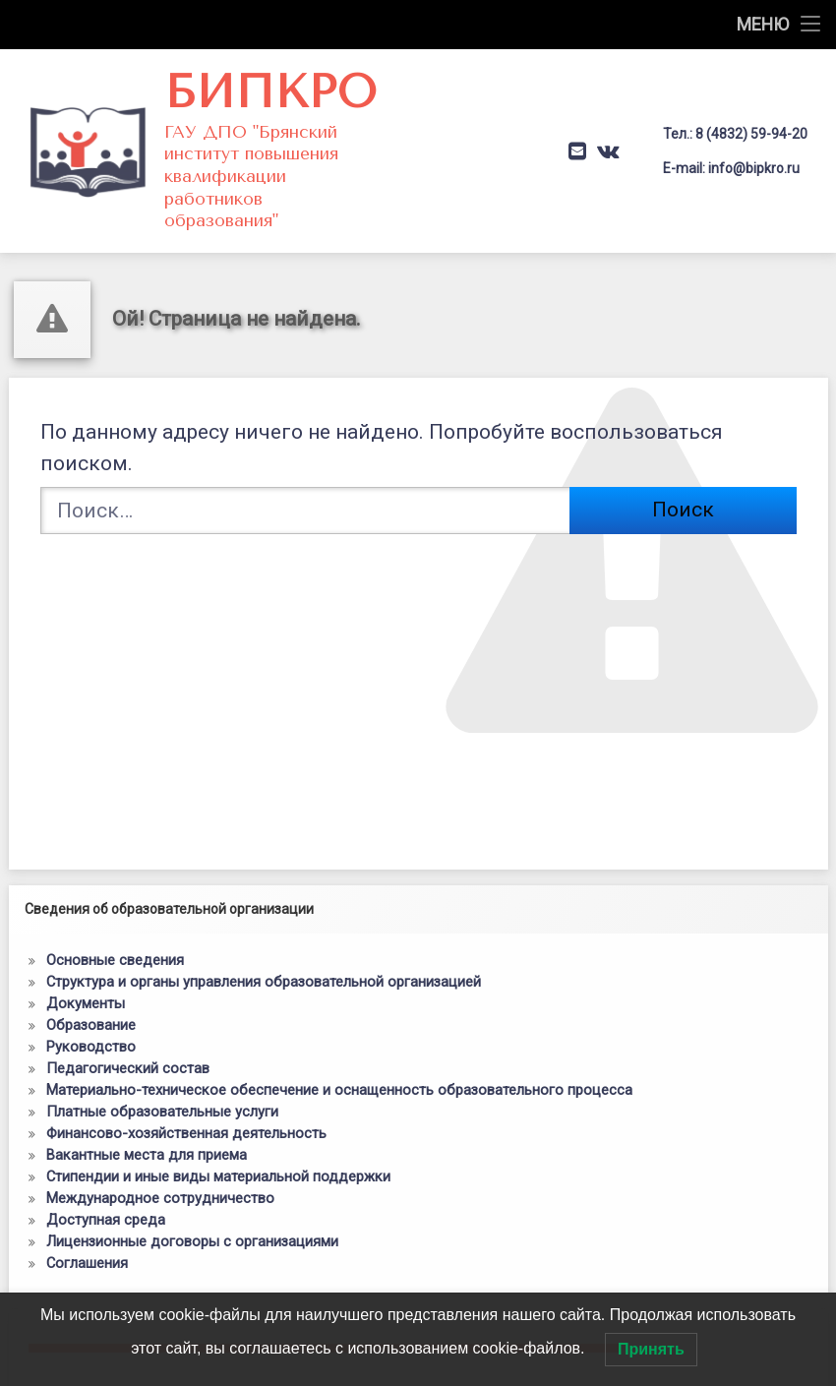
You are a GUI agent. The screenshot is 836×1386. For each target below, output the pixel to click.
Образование (91, 999)
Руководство (91, 1021)
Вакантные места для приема (146, 1129)
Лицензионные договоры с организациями (192, 1216)
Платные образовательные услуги (162, 1086)
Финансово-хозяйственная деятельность (186, 1107)
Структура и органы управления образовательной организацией (263, 956)
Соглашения (87, 1237)
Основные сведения (115, 934)
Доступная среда (105, 1194)
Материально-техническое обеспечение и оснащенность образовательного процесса (339, 1064)
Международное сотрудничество (160, 1172)
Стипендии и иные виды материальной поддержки (218, 1151)
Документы (85, 978)
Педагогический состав (127, 1043)
